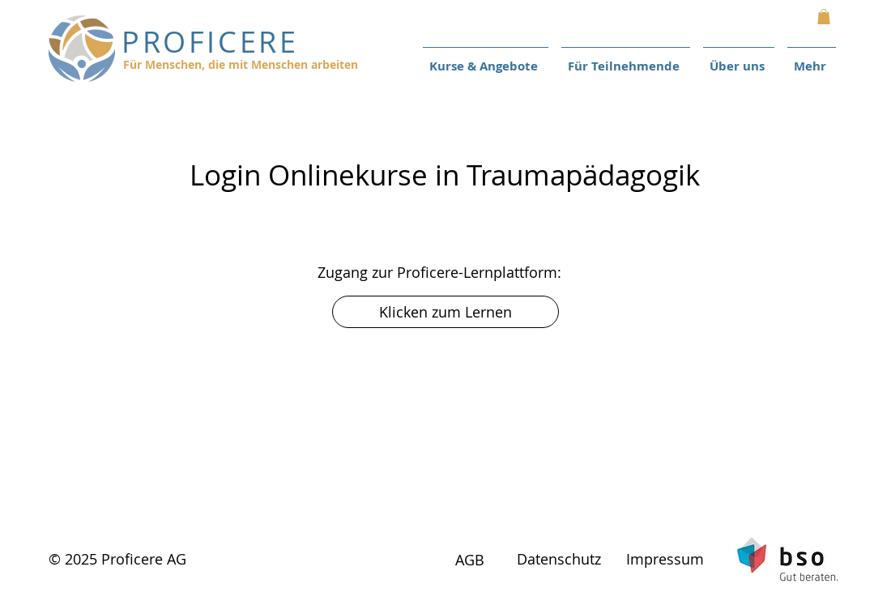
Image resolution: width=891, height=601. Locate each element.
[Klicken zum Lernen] (445, 312)
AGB (469, 559)
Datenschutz (559, 559)
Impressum (665, 559)
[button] (823, 16)
